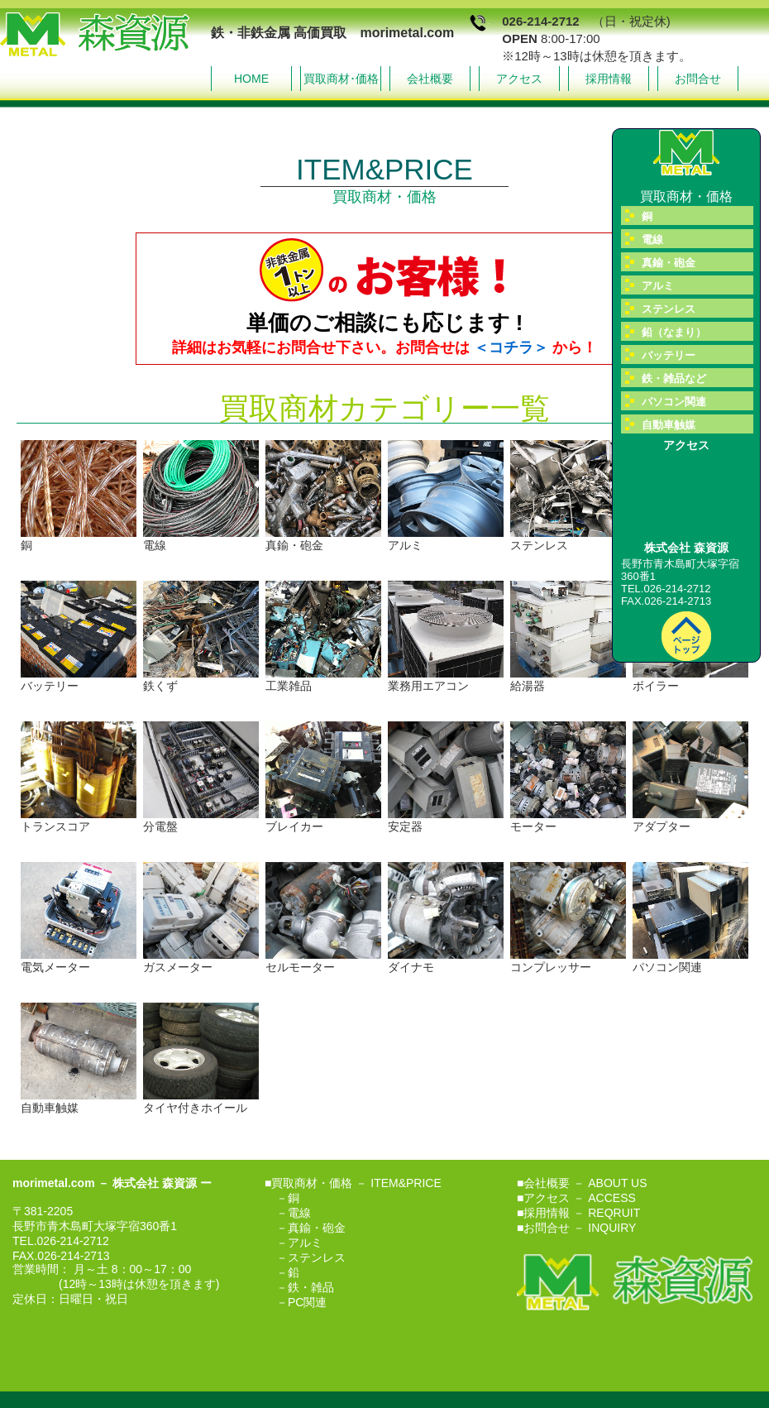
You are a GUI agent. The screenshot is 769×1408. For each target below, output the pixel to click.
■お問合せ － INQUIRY (576, 1227)
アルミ (305, 1242)
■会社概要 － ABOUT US (582, 1183)
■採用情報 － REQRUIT (578, 1212)
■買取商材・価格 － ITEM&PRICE (353, 1183)
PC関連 (307, 1302)
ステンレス (317, 1257)
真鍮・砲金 (317, 1227)
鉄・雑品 (311, 1287)
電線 (299, 1212)
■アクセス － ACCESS (576, 1197)
